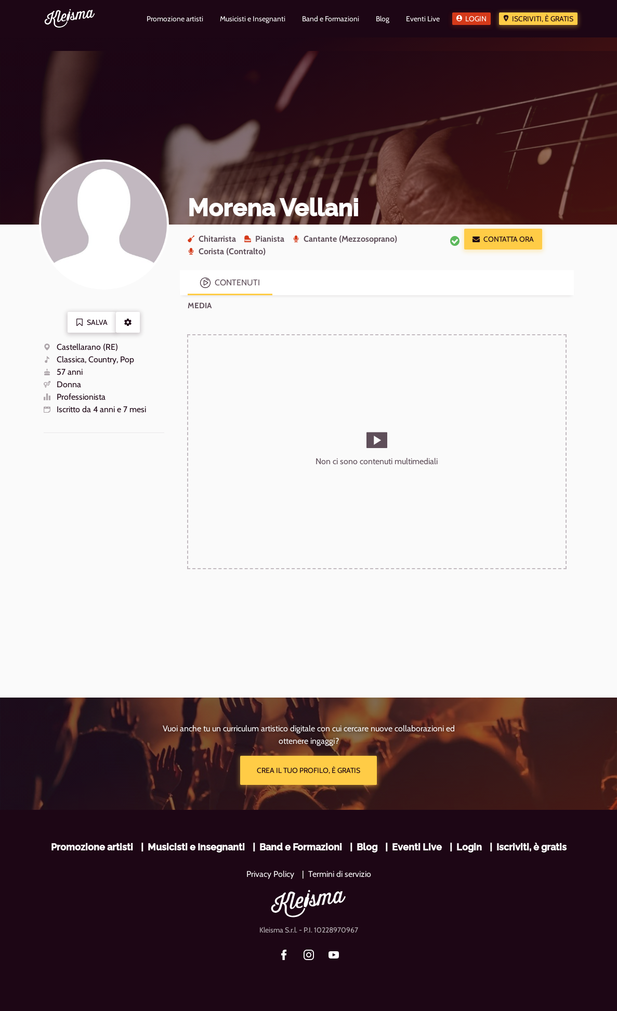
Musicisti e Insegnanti (196, 847)
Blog (367, 847)
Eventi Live (417, 847)
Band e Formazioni (300, 847)
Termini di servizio (339, 874)
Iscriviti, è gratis (542, 18)
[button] (128, 322)
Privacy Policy (270, 874)
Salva (92, 322)
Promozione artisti (92, 847)
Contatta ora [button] (503, 239)
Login (476, 18)
